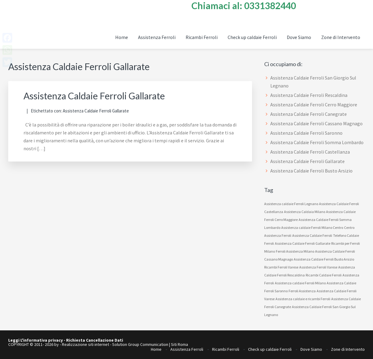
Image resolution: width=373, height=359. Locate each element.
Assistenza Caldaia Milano (304, 211)
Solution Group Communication (140, 344)
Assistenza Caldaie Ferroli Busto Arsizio (311, 171)
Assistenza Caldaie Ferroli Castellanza (310, 152)
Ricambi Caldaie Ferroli (324, 275)
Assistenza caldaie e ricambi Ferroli (302, 299)
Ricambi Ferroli (225, 349)
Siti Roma (179, 344)
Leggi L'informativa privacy (35, 340)
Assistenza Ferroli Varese (318, 267)
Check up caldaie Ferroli (270, 349)
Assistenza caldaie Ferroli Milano (300, 283)
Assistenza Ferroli (186, 349)
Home (156, 349)
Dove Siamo (311, 349)
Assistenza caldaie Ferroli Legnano (291, 203)
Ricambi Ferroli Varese (281, 267)
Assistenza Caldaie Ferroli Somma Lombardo (317, 142)
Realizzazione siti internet (85, 344)
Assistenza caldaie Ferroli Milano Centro (312, 227)
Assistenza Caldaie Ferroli (312, 235)
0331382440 (270, 5)
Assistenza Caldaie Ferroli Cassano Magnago (316, 123)
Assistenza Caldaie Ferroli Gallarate (94, 95)
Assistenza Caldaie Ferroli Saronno (306, 133)
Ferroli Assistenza (302, 291)
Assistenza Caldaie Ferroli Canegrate (308, 114)
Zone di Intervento (348, 349)
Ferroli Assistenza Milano (295, 251)
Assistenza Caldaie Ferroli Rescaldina (308, 95)
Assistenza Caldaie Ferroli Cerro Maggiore (313, 104)
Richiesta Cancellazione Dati (94, 340)
